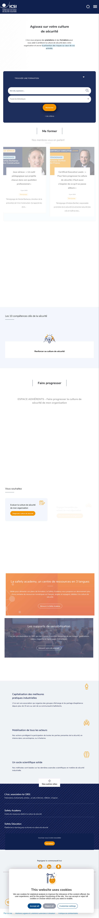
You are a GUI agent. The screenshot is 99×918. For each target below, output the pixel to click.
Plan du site (8, 913)
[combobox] (49, 99)
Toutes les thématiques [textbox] (17, 99)
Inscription (49, 843)
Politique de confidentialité (68, 913)
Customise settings (67, 906)
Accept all (34, 906)
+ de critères (49, 116)
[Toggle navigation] (95, 6)
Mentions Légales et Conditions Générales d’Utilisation (35, 913)
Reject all (49, 906)
